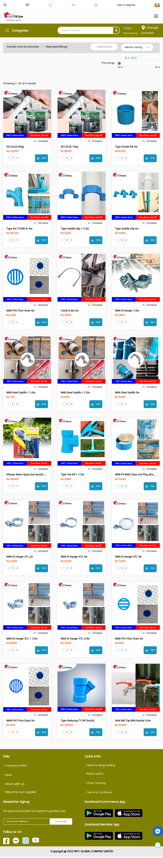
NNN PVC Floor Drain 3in (20, 721)
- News (7, 776)
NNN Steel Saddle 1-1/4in (20, 393)
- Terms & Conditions (98, 793)
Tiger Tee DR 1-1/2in (72, 475)
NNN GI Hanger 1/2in (127, 311)
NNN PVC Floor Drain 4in (20, 311)
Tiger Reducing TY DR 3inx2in (77, 721)
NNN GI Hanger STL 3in (128, 557)
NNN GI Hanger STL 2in (19, 557)
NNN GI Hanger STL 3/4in (75, 639)
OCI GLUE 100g (69, 146)
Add (41, 158)
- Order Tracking (95, 784)
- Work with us (13, 785)
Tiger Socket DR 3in (126, 146)
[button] (158, 845)
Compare (41, 141)
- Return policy (94, 775)
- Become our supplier (19, 793)
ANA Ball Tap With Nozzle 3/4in (133, 721)
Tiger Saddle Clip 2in (127, 228)
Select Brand (104, 46)
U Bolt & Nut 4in (70, 311)
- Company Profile (15, 767)
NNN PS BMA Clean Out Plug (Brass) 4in (138, 475)
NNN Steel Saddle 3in (127, 393)
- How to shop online (100, 767)
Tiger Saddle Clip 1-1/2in (75, 228)
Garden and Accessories (23, 46)
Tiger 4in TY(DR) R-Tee (19, 228)
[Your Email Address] (26, 823)
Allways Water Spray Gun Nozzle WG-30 (29, 475)
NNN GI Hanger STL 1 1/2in (22, 639)
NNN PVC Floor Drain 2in (129, 639)
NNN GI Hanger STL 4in (74, 557)
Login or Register (126, 5)
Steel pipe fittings (56, 46)
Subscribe (61, 822)
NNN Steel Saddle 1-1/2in (75, 393)
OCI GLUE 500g (15, 146)
